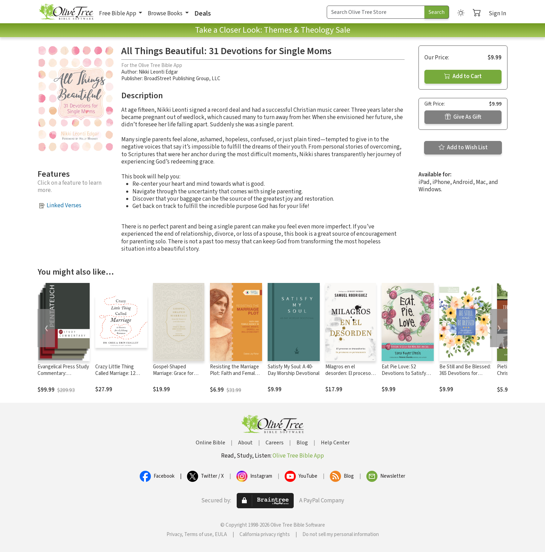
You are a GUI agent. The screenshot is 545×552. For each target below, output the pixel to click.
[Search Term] (376, 12)
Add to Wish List (463, 147)
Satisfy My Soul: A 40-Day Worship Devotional (293, 370)
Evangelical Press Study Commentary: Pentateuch (63, 373)
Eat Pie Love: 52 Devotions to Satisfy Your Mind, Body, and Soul (404, 376)
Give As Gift (463, 117)
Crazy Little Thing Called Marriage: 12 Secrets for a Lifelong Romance (118, 376)
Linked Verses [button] (64, 205)
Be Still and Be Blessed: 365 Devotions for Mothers (465, 373)
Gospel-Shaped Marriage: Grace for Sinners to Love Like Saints (175, 376)
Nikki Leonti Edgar (158, 72)
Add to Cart (463, 76)
